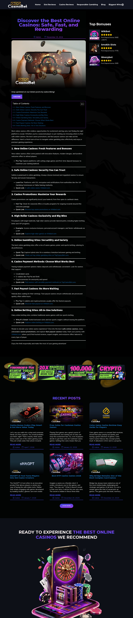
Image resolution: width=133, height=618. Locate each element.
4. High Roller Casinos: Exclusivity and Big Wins (31, 115)
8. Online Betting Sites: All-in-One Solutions (30, 125)
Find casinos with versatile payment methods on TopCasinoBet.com (50, 282)
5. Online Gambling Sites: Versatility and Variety (31, 118)
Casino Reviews (66, 5)
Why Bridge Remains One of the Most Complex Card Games (105, 477)
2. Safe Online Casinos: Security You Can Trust (30, 110)
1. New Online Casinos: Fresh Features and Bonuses (32, 107)
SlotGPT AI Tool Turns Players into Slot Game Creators (24, 477)
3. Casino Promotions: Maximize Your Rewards (30, 112)
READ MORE (15, 444)
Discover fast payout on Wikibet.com (39, 304)
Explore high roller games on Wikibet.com (40, 234)
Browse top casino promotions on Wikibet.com (42, 209)
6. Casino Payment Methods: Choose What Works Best (33, 120)
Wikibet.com (16, 334)
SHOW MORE (66, 505)
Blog (103, 5)
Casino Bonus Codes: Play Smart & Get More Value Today (26, 426)
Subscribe (16, 97)
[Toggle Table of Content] (81, 104)
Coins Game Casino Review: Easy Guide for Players (105, 426)
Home (38, 5)
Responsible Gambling (87, 5)
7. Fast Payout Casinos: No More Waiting (28, 123)
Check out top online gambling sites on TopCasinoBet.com (47, 255)
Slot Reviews (50, 5)
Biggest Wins (116, 4)
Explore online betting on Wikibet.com (39, 322)
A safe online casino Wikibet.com (37, 188)
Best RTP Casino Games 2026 (66, 476)
